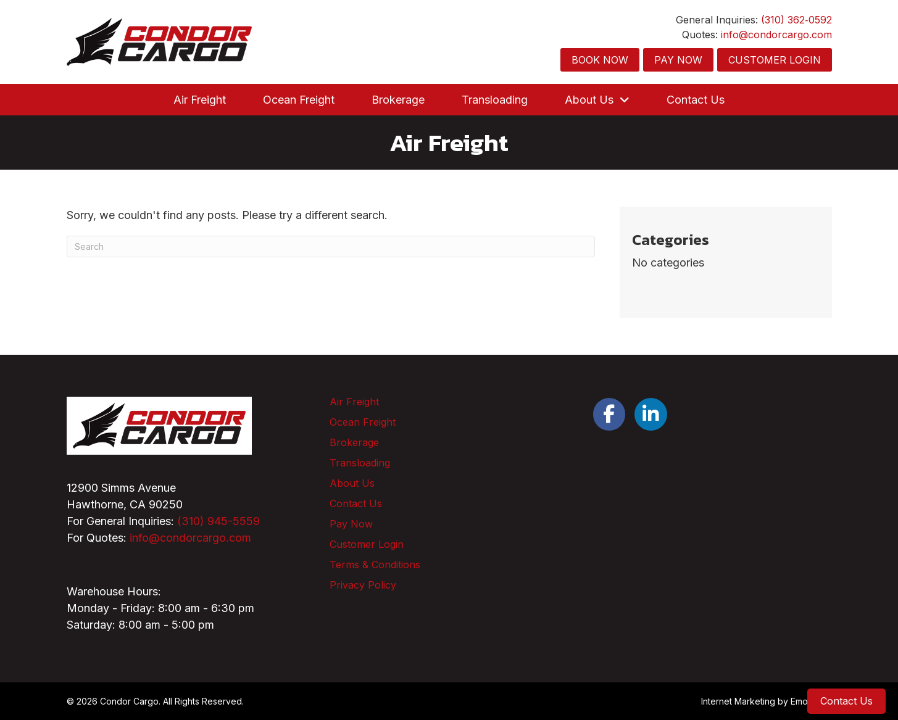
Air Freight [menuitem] (354, 401)
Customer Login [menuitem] (367, 544)
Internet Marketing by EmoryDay (766, 701)
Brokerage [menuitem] (354, 442)
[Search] (331, 246)
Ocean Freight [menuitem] (363, 422)
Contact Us (846, 701)
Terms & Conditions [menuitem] (375, 564)
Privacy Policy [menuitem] (363, 585)
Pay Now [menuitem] (351, 524)
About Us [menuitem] (352, 483)
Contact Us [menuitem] (356, 503)
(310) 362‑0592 (796, 20)
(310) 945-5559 (218, 521)
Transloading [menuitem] (360, 463)
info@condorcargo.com (776, 34)
